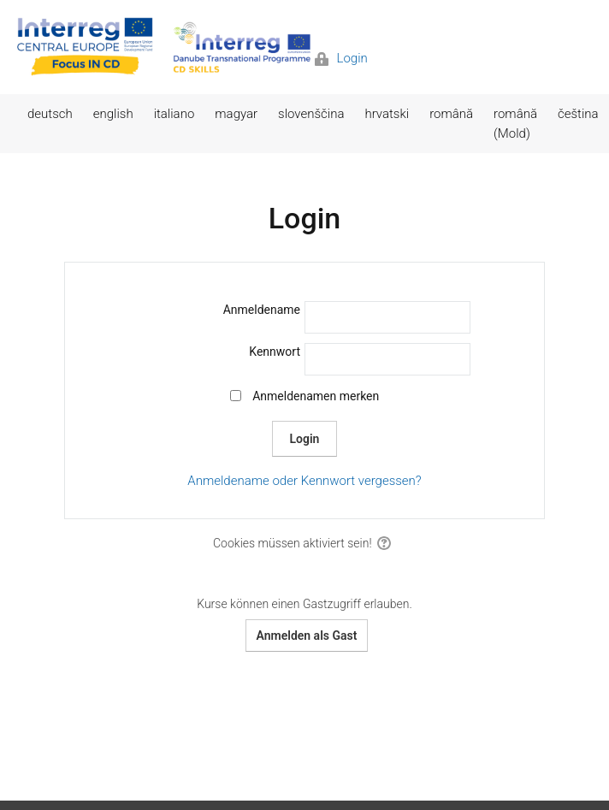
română (451, 113)
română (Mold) (515, 123)
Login (341, 58)
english (113, 113)
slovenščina (311, 113)
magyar (236, 113)
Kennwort (274, 351)
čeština (578, 113)
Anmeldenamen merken (315, 396)
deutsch (50, 113)
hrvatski (386, 113)
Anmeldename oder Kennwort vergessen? (304, 480)
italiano (174, 113)
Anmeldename (261, 309)
